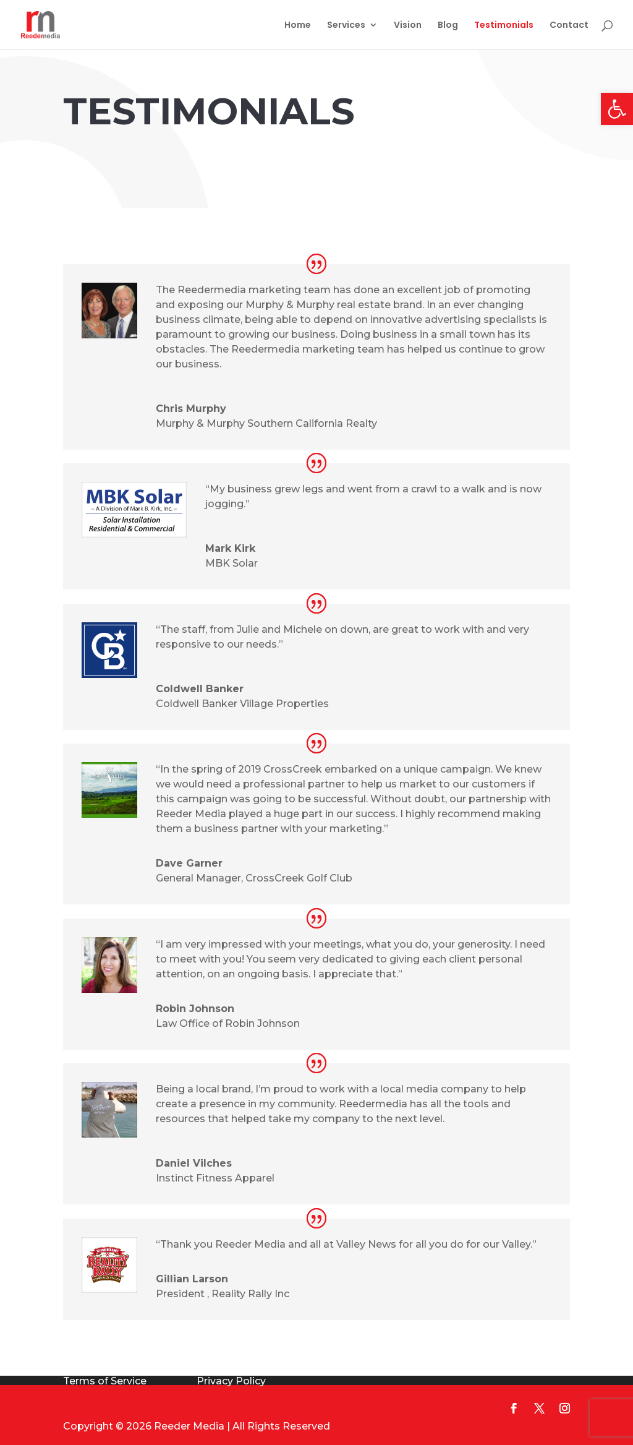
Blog (448, 25)
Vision (408, 25)
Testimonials (503, 25)
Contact (569, 25)
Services (346, 25)
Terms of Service (105, 1381)
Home (297, 25)
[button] (617, 109)
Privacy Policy (231, 1381)
